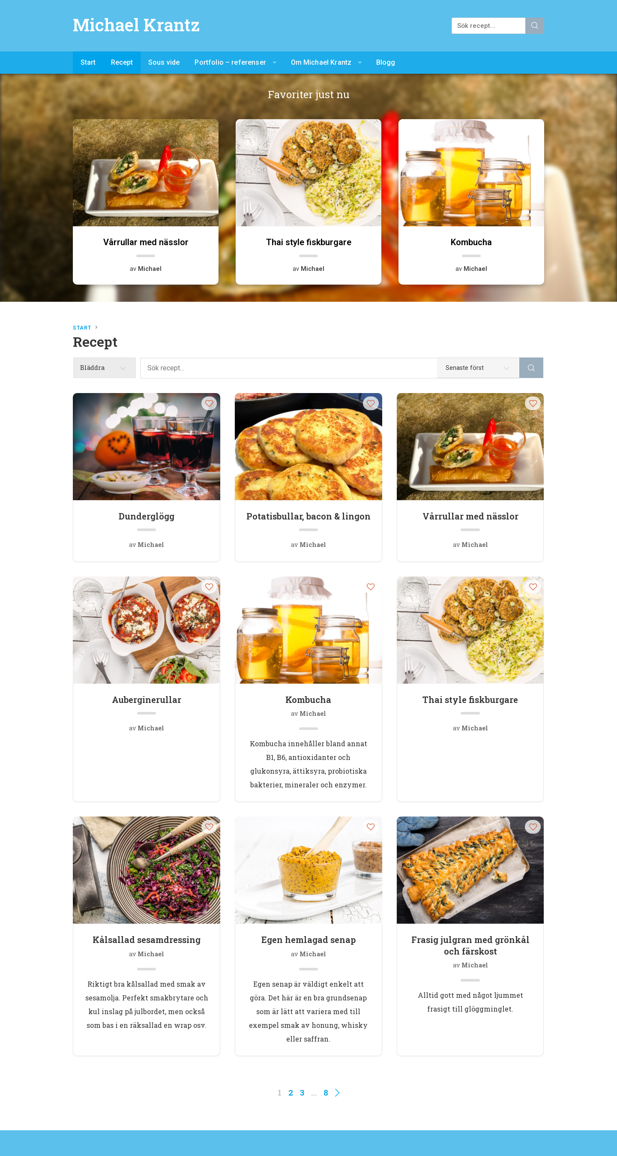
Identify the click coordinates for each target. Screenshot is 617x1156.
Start (88, 62)
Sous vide (164, 62)
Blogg (385, 62)
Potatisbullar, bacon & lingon (308, 516)
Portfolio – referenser (230, 62)
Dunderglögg (146, 516)
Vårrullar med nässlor (470, 516)
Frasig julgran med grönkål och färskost (470, 945)
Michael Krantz (136, 24)
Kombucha (308, 699)
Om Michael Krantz (321, 62)
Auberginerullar (146, 699)
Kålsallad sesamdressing (147, 939)
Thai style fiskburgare (470, 699)
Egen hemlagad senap (308, 939)
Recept (122, 62)
